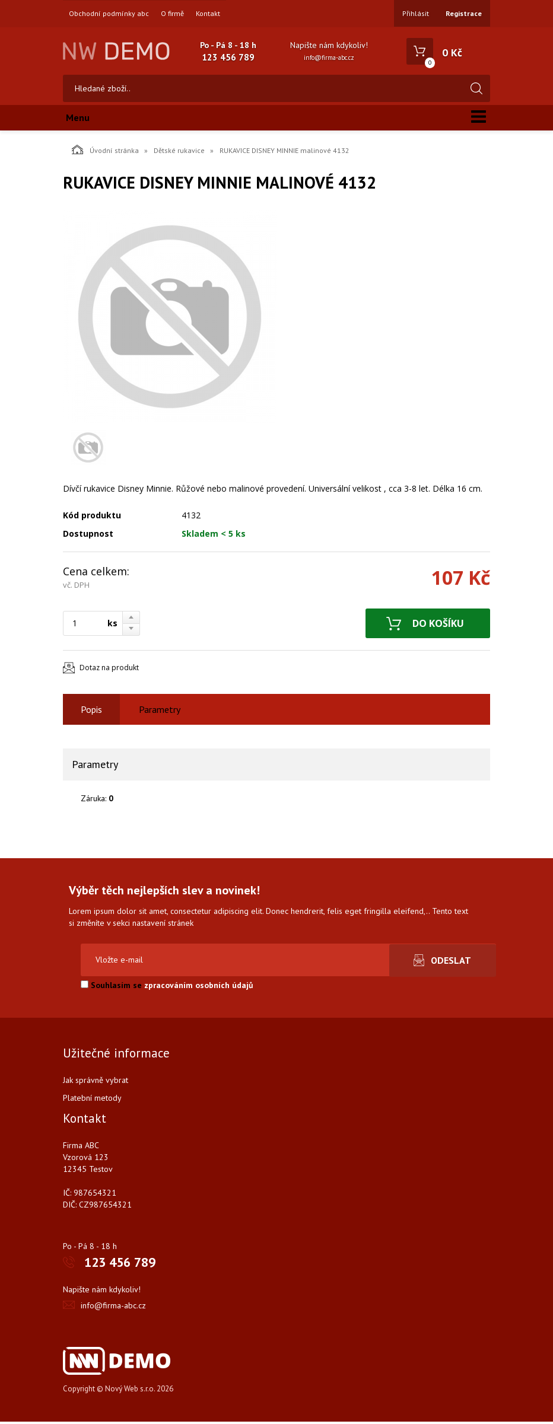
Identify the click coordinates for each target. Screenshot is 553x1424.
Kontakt (208, 13)
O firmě (172, 13)
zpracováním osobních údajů (198, 987)
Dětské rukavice (179, 152)
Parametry (159, 712)
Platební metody (92, 1100)
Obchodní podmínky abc (109, 13)
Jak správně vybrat (95, 1082)
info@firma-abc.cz (329, 57)
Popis (91, 712)
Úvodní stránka (105, 152)
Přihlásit (415, 13)
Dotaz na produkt (109, 670)
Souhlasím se (167, 987)
